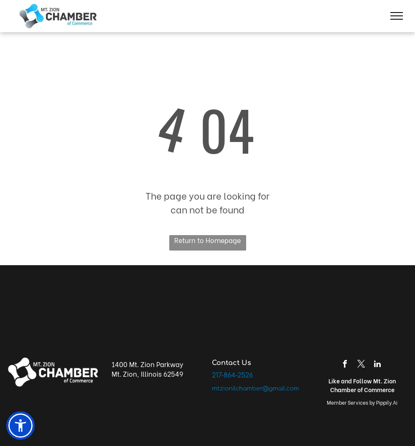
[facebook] (345, 365)
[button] (20, 425)
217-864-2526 (232, 375)
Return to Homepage (207, 240)
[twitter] (361, 365)
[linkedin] (377, 365)
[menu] (396, 16)
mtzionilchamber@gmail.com (255, 388)
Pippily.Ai (386, 402)
